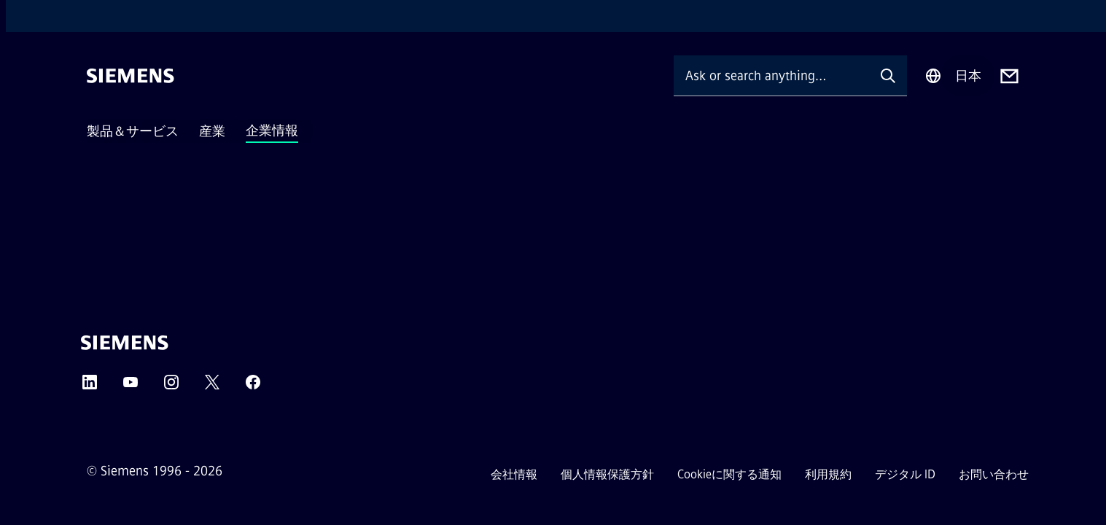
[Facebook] (253, 387)
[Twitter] (212, 387)
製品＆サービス (133, 131)
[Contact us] (1009, 76)
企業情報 (272, 130)
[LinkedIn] (89, 387)
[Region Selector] (952, 76)
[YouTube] (130, 387)
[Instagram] (171, 387)
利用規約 (828, 474)
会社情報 (514, 474)
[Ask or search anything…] (771, 75)
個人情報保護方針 (607, 474)
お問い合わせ (994, 474)
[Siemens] (130, 76)
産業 (212, 131)
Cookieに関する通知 (729, 474)
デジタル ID (905, 474)
